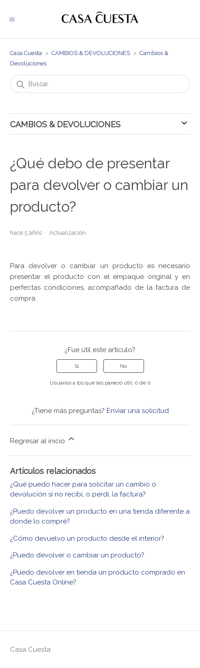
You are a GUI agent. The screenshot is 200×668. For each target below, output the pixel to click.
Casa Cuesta (26, 53)
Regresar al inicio (43, 439)
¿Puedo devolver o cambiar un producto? (77, 555)
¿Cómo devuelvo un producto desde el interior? (87, 538)
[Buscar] (100, 84)
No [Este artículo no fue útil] (123, 366)
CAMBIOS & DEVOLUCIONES (90, 53)
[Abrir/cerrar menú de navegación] (12, 19)
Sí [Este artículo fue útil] (76, 366)
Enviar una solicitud (138, 411)
